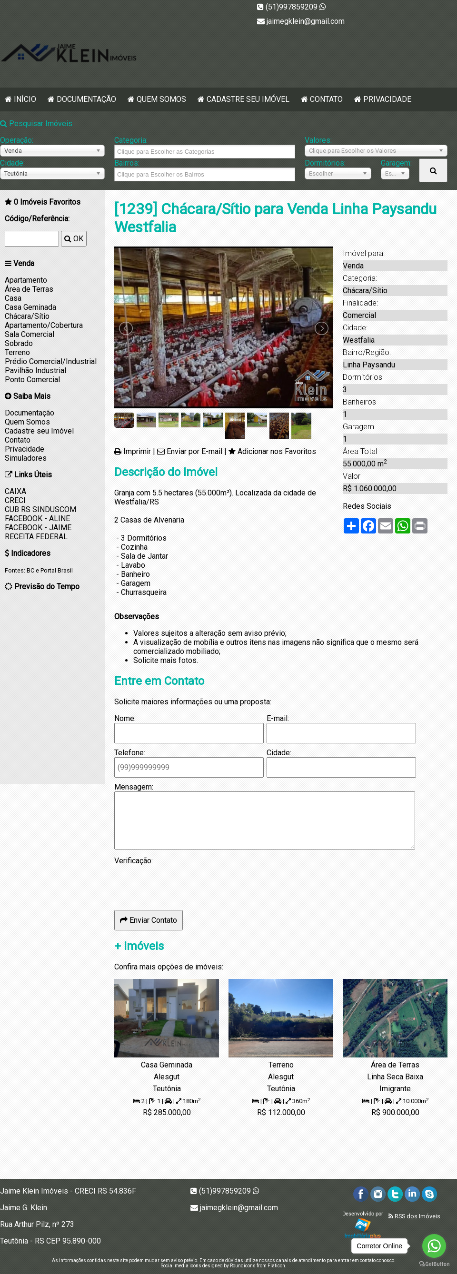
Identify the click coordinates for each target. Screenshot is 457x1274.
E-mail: (278, 718)
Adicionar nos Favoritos (277, 451)
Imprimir (137, 451)
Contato (326, 99)
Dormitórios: (325, 163)
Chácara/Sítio (27, 316)
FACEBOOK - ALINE (37, 518)
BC (30, 570)
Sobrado (19, 343)
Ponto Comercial (32, 379)
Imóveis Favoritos (47, 202)
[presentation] (186, 883)
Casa (13, 298)
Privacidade (387, 99)
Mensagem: (133, 786)
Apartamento (26, 280)
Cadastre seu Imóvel (248, 99)
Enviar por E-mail (194, 451)
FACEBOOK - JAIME (38, 527)
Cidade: (12, 163)
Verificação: (133, 860)
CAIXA (15, 491)
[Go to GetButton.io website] (434, 1264)
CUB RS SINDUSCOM (40, 509)
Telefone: (129, 752)
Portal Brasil (56, 570)
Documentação (86, 99)
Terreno (17, 352)
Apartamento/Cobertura (44, 325)
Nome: (125, 718)
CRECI (15, 500)
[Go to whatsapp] (434, 1246)
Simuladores (26, 458)
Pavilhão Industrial (35, 370)
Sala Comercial (29, 334)
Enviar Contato (148, 920)
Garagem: (395, 163)
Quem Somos (161, 99)
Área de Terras (29, 289)
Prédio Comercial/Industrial (51, 361)
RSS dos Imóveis (417, 1216)
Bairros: (126, 163)
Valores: (318, 140)
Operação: (16, 140)
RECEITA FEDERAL (36, 536)
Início (25, 99)
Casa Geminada (30, 307)
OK (73, 238)
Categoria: (131, 140)
